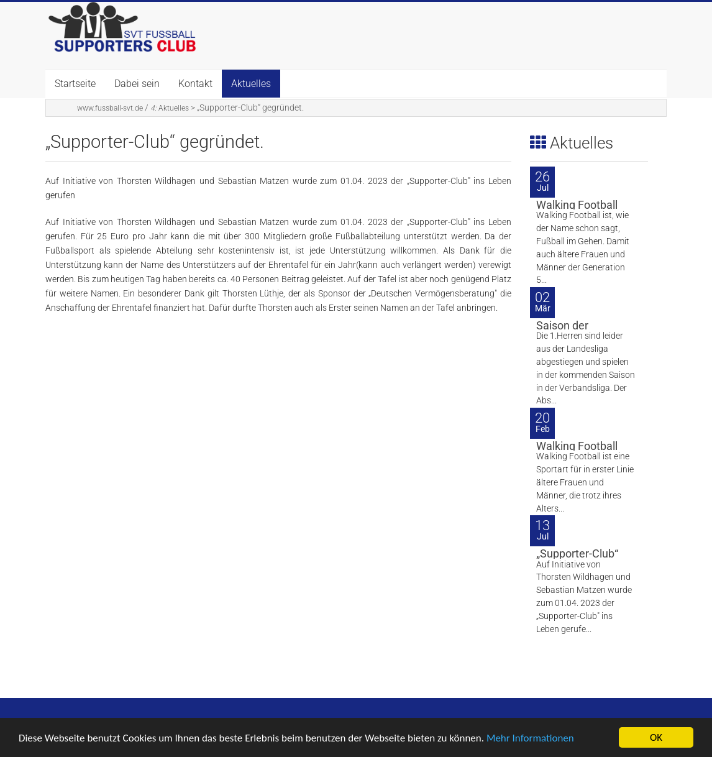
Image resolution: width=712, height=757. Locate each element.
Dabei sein (137, 83)
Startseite (75, 83)
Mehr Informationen (530, 739)
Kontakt (195, 83)
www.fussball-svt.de (110, 108)
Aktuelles (251, 83)
